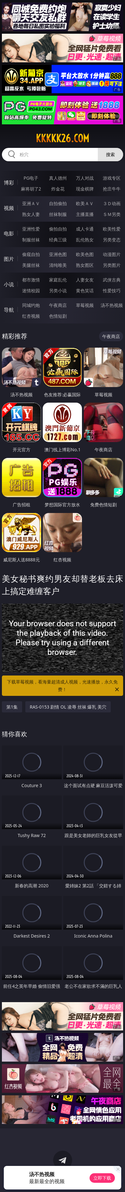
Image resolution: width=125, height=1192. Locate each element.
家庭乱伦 (58, 280)
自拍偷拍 (58, 203)
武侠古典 (112, 280)
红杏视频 (31, 316)
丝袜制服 (58, 214)
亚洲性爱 (31, 229)
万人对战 (85, 178)
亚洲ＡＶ (31, 203)
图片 (9, 258)
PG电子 (30, 178)
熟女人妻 (31, 214)
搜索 (110, 154)
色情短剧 (58, 316)
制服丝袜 (31, 240)
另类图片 (112, 265)
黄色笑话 (85, 291)
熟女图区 (85, 265)
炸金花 (58, 189)
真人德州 (58, 178)
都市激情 (31, 280)
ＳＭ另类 (112, 214)
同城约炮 (31, 305)
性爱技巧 (112, 291)
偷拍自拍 (58, 229)
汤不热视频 (112, 305)
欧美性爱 (112, 229)
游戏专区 (112, 178)
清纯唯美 (58, 265)
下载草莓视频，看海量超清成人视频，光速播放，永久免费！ (63, 686)
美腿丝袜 (31, 265)
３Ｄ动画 (112, 203)
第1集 (12, 707)
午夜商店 (58, 305)
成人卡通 (85, 229)
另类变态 (112, 240)
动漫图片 (112, 254)
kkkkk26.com (62, 138)
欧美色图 (85, 254)
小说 (9, 284)
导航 (9, 309)
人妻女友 (85, 280)
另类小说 (58, 291)
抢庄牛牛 (112, 189)
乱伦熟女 (85, 240)
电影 (9, 233)
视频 (9, 207)
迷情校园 (31, 291)
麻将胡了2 (31, 189)
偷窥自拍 (31, 254)
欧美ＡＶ (85, 203)
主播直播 (85, 214)
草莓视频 (85, 305)
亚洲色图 (58, 254)
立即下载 (102, 1178)
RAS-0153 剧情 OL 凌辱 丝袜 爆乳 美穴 (68, 707)
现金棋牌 (85, 189)
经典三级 (58, 240)
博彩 (9, 182)
